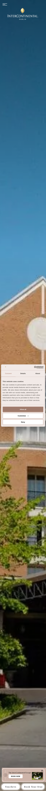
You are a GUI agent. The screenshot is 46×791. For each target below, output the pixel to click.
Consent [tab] (8, 373)
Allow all (23, 409)
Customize (23, 416)
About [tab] (37, 373)
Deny (23, 422)
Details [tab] (23, 373)
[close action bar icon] (42, 771)
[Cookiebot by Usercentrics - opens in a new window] (32, 367)
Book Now (15, 776)
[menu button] (5, 4)
